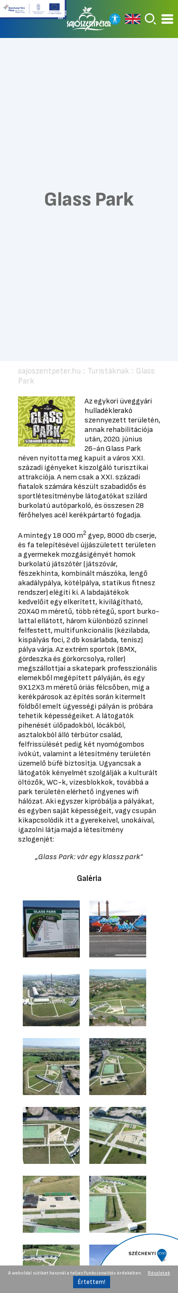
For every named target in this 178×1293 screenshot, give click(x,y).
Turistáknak (108, 371)
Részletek (159, 1273)
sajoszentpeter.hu (49, 371)
